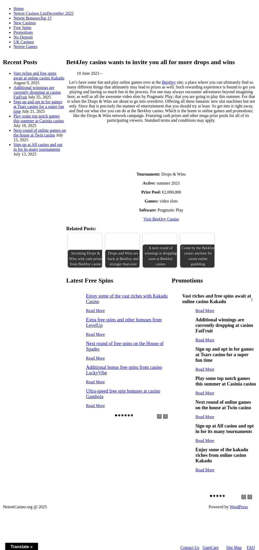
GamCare (211, 547)
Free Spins (22, 27)
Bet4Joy (169, 82)
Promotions (23, 32)
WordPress (239, 507)
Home (18, 8)
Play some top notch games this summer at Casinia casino (38, 118)
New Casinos (24, 23)
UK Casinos (23, 42)
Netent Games (25, 46)
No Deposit (23, 37)
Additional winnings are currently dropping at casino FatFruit (37, 92)
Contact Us (189, 547)
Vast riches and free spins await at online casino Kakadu (38, 75)
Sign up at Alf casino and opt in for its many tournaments (38, 147)
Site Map (234, 547)
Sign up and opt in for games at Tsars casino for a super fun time (38, 107)
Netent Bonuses (32, 18)
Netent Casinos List (43, 13)
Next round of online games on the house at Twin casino (39, 132)
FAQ (251, 547)
